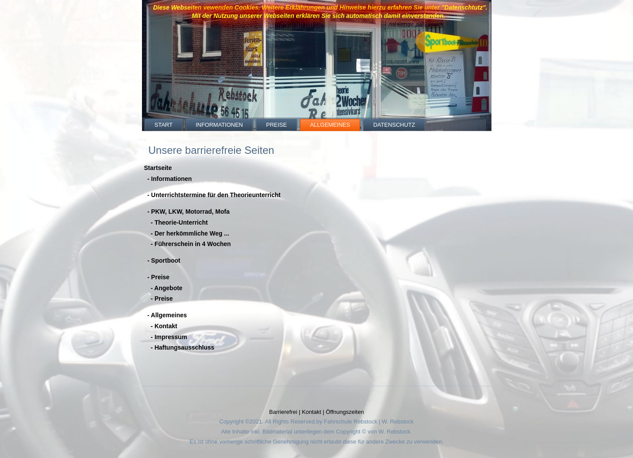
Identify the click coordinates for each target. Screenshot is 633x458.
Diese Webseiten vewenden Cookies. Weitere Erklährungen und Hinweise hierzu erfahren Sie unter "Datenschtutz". (320, 7)
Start (164, 124)
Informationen (219, 124)
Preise (276, 124)
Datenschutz (394, 124)
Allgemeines (330, 124)
